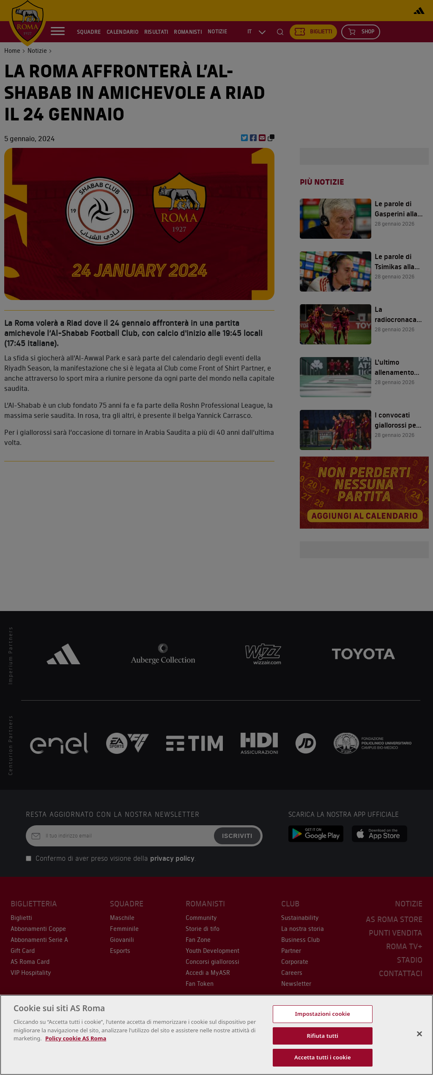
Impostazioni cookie (322, 1014)
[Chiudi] (419, 1034)
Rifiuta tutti (323, 1036)
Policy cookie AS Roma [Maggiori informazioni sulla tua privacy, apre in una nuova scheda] (75, 1038)
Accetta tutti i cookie (322, 1057)
